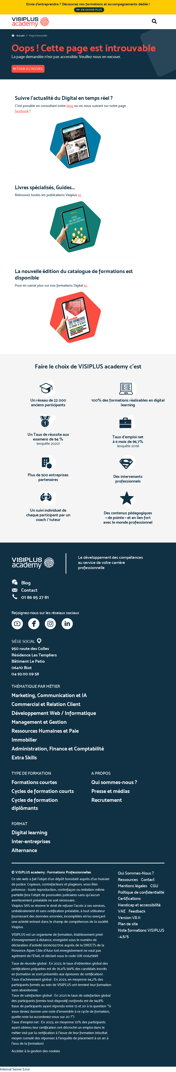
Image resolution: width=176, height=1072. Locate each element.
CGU (154, 885)
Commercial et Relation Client (46, 704)
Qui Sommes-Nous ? (136, 873)
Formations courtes (34, 782)
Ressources (128, 879)
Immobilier (24, 739)
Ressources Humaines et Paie (45, 731)
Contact (24, 590)
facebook (22, 111)
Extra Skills (24, 757)
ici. (86, 285)
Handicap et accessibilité (139, 904)
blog (69, 106)
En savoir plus (89, 9)
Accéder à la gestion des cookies (36, 1051)
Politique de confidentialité (141, 892)
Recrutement (106, 800)
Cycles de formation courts (43, 791)
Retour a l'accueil (28, 69)
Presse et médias (110, 791)
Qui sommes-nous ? (114, 782)
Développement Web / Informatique (54, 713)
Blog (21, 582)
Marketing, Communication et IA (49, 695)
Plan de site (128, 923)
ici (79, 195)
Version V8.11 (129, 917)
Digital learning (29, 832)
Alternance (24, 850)
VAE (121, 911)
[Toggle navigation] (165, 21)
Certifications (129, 898)
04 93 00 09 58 (25, 673)
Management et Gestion (39, 722)
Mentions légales (132, 885)
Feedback (137, 911)
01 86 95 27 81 (30, 597)
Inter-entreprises (31, 841)
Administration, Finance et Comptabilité (58, 748)
